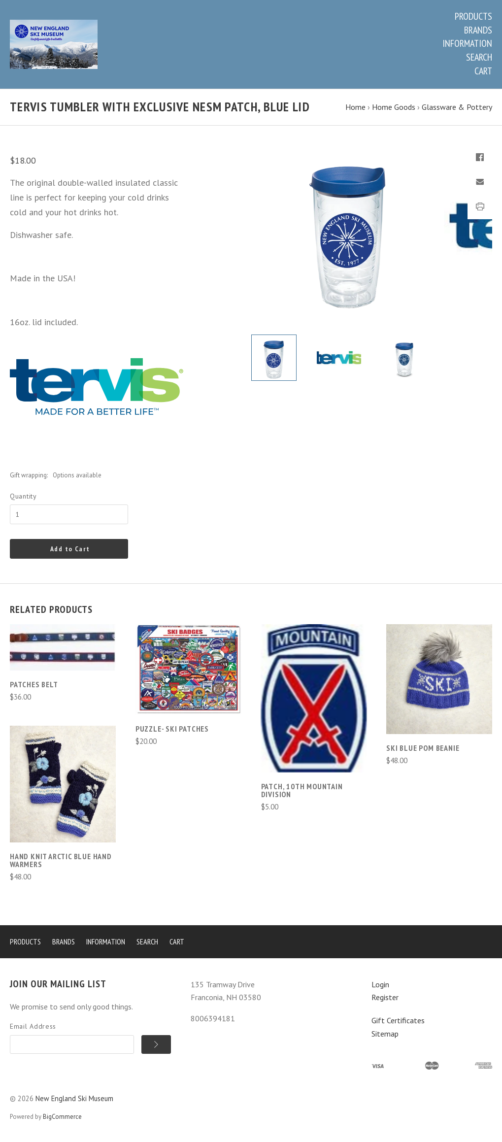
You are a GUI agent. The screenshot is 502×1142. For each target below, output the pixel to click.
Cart (483, 71)
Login (380, 984)
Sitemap (385, 1034)
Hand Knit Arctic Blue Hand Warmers (61, 860)
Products (473, 16)
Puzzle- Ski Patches (172, 729)
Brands (478, 30)
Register (385, 997)
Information (467, 43)
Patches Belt (34, 684)
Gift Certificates (398, 1020)
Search (479, 57)
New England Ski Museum (74, 1098)
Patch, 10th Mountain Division (302, 790)
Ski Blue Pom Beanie (422, 748)
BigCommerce (62, 1116)
